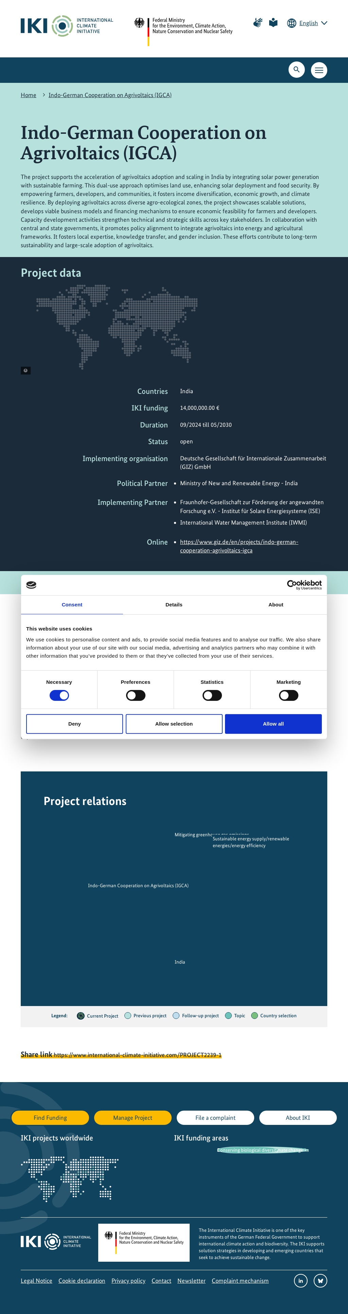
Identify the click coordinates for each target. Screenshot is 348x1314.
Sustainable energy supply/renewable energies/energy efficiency (251, 842)
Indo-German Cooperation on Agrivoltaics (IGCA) (110, 94)
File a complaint (215, 1117)
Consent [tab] (72, 604)
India (180, 962)
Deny (74, 724)
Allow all (273, 724)
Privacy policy (128, 1280)
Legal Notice (36, 1280)
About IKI (298, 1117)
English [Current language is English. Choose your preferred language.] (308, 22)
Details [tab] (174, 604)
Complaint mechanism (240, 1280)
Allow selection (174, 724)
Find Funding (50, 1117)
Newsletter (191, 1280)
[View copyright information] (26, 371)
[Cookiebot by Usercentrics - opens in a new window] (292, 585)
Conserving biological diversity (247, 1150)
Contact (161, 1280)
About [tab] (275, 604)
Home (28, 94)
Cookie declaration (81, 1280)
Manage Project (132, 1117)
